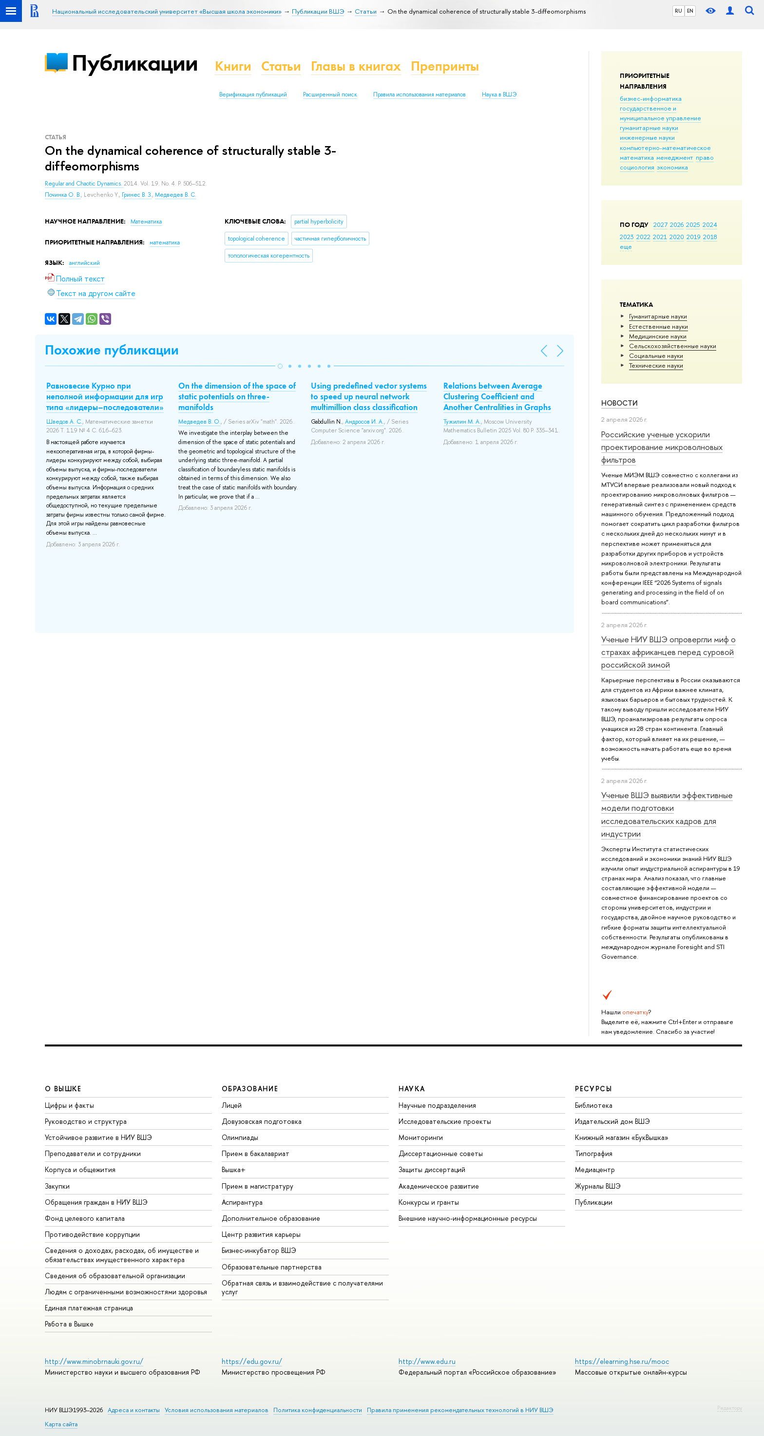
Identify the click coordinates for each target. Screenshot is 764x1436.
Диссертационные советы (441, 1153)
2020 (676, 236)
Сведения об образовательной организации (115, 1275)
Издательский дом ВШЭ (612, 1121)
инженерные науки (647, 137)
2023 (627, 236)
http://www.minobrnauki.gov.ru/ (94, 1361)
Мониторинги (421, 1137)
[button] (280, 366)
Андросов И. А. (364, 422)
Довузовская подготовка (262, 1121)
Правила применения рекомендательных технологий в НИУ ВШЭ (460, 1410)
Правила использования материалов (419, 94)
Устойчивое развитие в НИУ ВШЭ (98, 1137)
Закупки (57, 1186)
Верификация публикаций (253, 94)
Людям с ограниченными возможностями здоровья (126, 1291)
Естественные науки (658, 326)
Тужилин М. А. (462, 422)
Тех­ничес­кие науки (656, 365)
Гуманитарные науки (658, 316)
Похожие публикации (112, 349)
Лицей (232, 1105)
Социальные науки (656, 355)
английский (84, 263)
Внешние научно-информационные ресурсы (468, 1218)
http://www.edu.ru (427, 1361)
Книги (233, 66)
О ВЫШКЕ (63, 1088)
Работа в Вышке (69, 1323)
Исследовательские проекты (445, 1121)
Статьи (281, 66)
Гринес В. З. (137, 195)
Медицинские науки (658, 336)
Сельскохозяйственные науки (672, 345)
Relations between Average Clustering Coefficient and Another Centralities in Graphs (497, 396)
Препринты (445, 66)
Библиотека (593, 1105)
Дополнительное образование (271, 1218)
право (705, 157)
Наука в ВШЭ (499, 94)
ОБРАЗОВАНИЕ (250, 1088)
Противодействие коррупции (92, 1234)
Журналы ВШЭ (598, 1186)
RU (678, 10)
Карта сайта (61, 1424)
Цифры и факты (69, 1105)
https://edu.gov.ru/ (252, 1361)
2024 (710, 224)
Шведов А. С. (64, 422)
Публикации (135, 62)
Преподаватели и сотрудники (93, 1153)
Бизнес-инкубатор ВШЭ (259, 1250)
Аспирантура (242, 1202)
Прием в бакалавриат (255, 1153)
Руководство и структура (86, 1121)
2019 (694, 236)
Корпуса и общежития (80, 1169)
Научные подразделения (437, 1105)
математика (637, 157)
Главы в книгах (356, 66)
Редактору (729, 1407)
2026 (677, 224)
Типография (593, 1153)
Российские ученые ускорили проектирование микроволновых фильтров (662, 447)
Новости (619, 403)
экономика (672, 167)
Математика (146, 221)
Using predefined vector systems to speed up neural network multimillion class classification (369, 396)
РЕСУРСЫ (593, 1088)
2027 (660, 224)
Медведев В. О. (199, 422)
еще (626, 246)
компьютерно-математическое (665, 147)
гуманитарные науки (649, 127)
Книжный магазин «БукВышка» (621, 1137)
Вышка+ (234, 1169)
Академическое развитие (439, 1186)
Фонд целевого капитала (85, 1218)
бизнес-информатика (651, 98)
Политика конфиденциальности (317, 1410)
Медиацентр (595, 1169)
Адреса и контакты (134, 1410)
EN (690, 10)
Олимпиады (240, 1137)
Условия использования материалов (216, 1410)
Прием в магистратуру (257, 1186)
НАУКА (412, 1088)
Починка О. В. (63, 195)
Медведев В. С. (175, 195)
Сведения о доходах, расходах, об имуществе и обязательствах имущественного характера (122, 1255)
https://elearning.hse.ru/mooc (622, 1361)
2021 (660, 236)
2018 (710, 236)
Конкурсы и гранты (429, 1202)
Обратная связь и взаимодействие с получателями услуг (302, 1287)
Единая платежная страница (89, 1307)
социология (637, 167)
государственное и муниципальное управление (660, 113)
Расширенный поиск (330, 94)
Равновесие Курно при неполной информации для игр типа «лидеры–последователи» (105, 396)
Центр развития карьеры (261, 1234)
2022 (643, 236)
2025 (693, 224)
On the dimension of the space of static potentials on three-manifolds (237, 396)
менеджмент (674, 157)
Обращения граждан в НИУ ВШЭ (96, 1202)
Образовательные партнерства (272, 1266)
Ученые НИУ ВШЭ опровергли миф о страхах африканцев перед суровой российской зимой (668, 652)
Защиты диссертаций (432, 1169)
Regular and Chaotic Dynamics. (84, 183)
